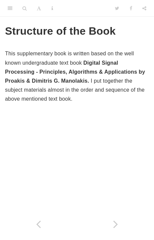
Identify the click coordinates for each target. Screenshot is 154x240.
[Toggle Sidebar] (10, 8)
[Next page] (115, 224)
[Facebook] (131, 8)
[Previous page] (38, 224)
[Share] (144, 8)
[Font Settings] (39, 8)
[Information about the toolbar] (52, 8)
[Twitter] (117, 8)
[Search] (24, 8)
